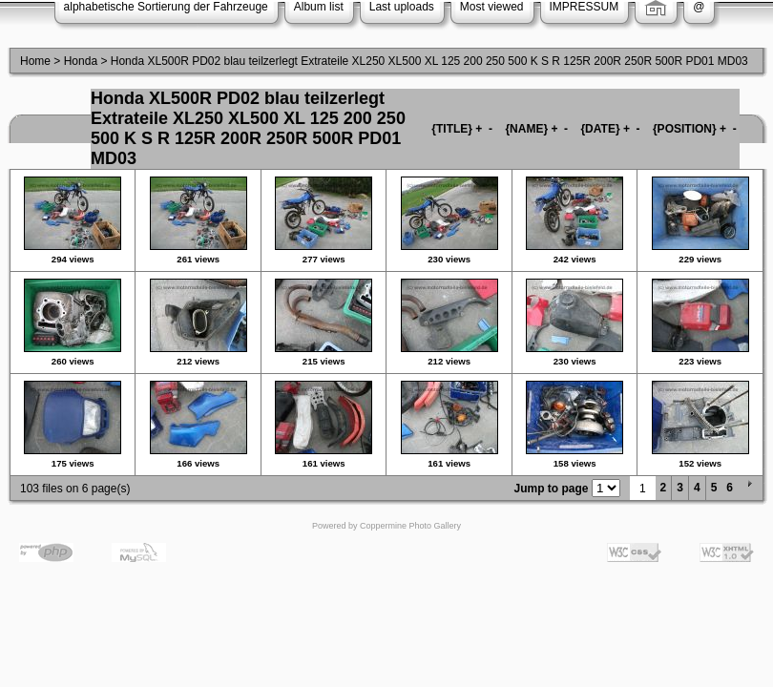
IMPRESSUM (584, 6)
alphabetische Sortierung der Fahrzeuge (166, 6)
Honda (80, 61)
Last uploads (401, 6)
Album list (319, 6)
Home (35, 61)
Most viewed (492, 6)
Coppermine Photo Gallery (410, 526)
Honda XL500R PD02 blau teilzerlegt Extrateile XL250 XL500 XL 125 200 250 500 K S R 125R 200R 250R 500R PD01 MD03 (429, 61)
